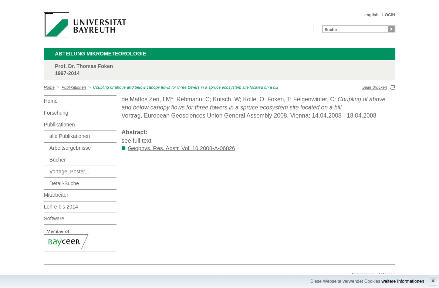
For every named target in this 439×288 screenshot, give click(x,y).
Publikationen (74, 87)
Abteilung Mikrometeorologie (100, 54)
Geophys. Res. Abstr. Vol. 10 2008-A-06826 (181, 148)
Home (49, 87)
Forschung (56, 113)
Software (54, 218)
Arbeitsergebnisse (70, 148)
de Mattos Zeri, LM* (147, 99)
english (371, 15)
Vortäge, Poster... (69, 172)
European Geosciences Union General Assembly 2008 (215, 115)
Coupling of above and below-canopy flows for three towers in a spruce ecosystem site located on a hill (185, 87)
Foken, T (278, 99)
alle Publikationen (70, 136)
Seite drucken (374, 87)
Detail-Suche (64, 183)
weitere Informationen (403, 281)
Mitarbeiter (56, 195)
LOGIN (388, 15)
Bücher (58, 160)
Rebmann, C (193, 99)
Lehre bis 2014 (61, 207)
